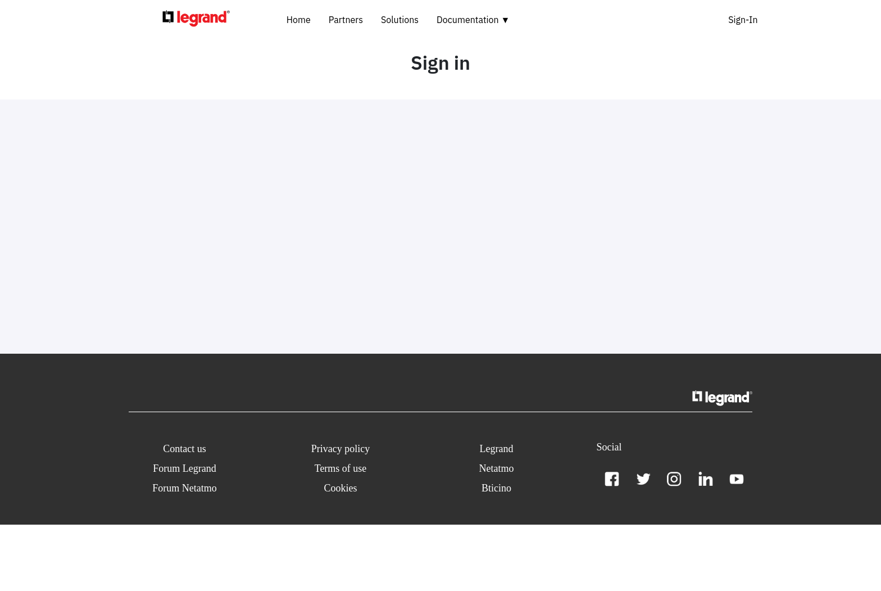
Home (299, 19)
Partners (346, 19)
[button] (184, 449)
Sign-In (742, 19)
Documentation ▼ (473, 19)
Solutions (400, 19)
